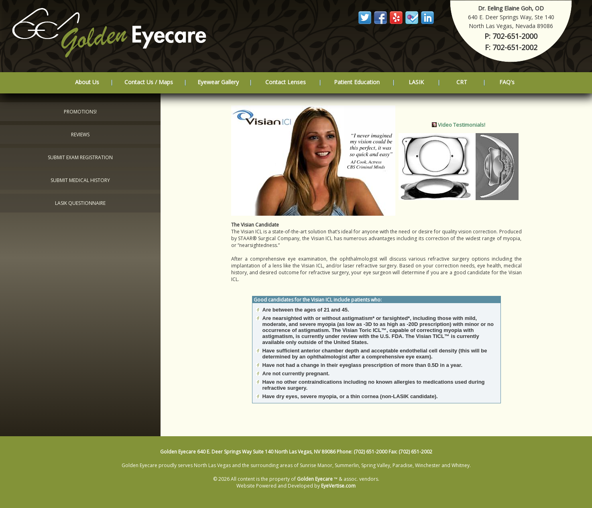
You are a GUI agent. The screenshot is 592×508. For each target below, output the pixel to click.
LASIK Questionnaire (80, 203)
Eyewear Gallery (218, 82)
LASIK (416, 82)
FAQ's (507, 82)
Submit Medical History (80, 180)
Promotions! (80, 111)
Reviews (80, 134)
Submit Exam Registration (80, 157)
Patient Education (357, 82)
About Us (87, 82)
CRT (461, 82)
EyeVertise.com (338, 485)
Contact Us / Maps (148, 82)
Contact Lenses (285, 82)
